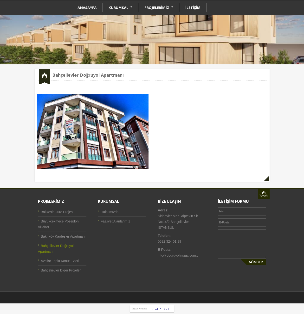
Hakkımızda (110, 212)
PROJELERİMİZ (158, 7)
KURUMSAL (120, 7)
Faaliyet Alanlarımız (115, 221)
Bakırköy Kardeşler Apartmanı (63, 236)
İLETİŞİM (193, 7)
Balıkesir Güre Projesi (57, 212)
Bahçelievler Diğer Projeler (61, 270)
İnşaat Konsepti (140, 308)
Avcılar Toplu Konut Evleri (60, 261)
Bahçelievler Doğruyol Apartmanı (56, 248)
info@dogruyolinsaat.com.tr (178, 255)
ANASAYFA (87, 7)
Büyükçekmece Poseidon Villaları (58, 224)
